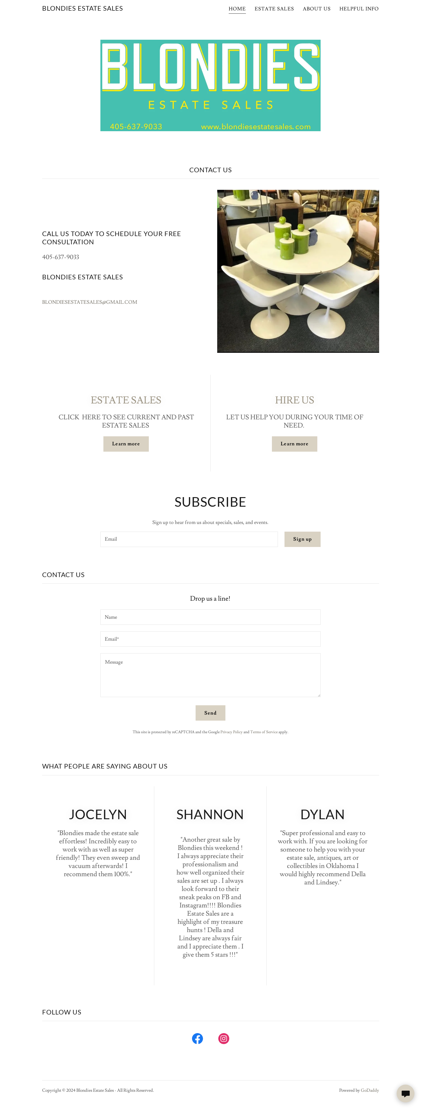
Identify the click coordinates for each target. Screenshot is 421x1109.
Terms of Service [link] (264, 732)
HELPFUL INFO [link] (359, 9)
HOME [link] (237, 9)
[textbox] (189, 539)
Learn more (126, 444)
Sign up (302, 539)
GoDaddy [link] (370, 1090)
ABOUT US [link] (317, 9)
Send (210, 713)
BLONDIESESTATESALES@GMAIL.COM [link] (89, 302)
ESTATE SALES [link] (274, 9)
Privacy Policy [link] (231, 732)
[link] (82, 9)
